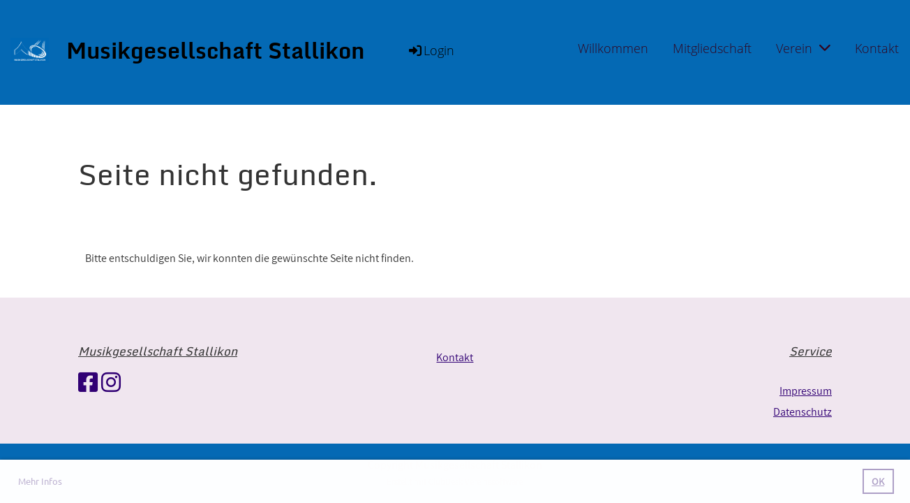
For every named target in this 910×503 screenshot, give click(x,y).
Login (430, 50)
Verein (803, 48)
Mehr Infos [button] (40, 481)
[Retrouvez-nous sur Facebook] (88, 382)
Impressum (806, 391)
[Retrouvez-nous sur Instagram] (111, 382)
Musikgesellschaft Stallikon (215, 50)
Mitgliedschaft (712, 48)
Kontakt (877, 48)
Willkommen (613, 48)
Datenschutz (802, 411)
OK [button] (878, 481)
